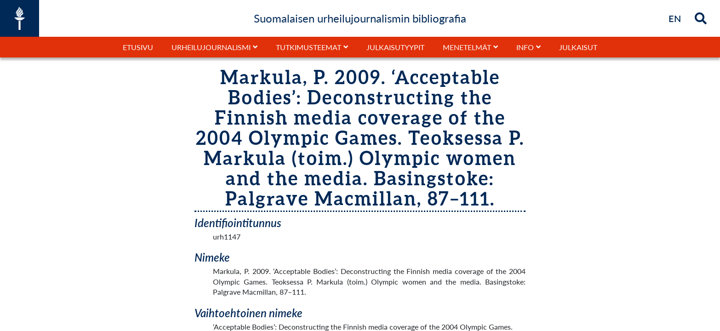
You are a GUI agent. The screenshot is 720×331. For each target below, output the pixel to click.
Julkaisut (578, 47)
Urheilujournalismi (211, 47)
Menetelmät (467, 47)
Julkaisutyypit (395, 47)
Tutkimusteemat (308, 47)
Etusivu (138, 47)
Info (525, 47)
